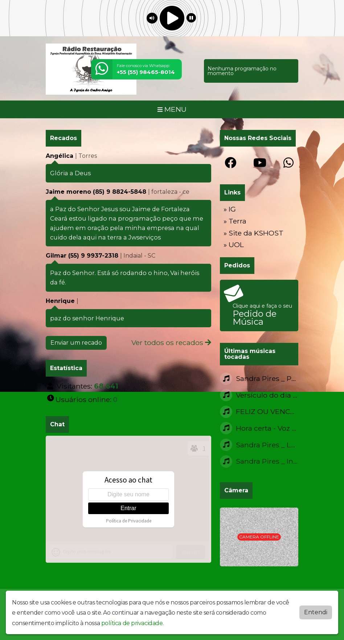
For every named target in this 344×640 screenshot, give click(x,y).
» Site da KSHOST (253, 233)
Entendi (315, 612)
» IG (230, 209)
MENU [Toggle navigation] (172, 109)
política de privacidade (132, 623)
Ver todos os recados (171, 342)
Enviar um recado (76, 342)
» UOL (234, 244)
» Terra (235, 221)
